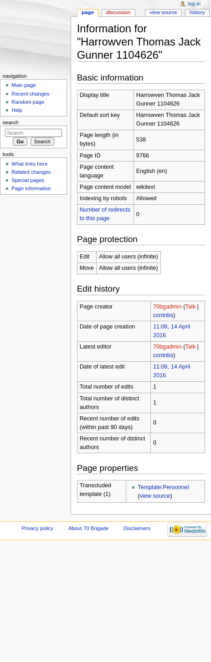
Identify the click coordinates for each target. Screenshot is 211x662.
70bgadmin (167, 306)
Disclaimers (137, 528)
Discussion (118, 12)
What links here (29, 164)
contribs (163, 315)
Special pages (27, 180)
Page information (31, 188)
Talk (190, 306)
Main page (23, 85)
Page (88, 12)
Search (11, 122)
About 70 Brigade (88, 528)
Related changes (31, 172)
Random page (27, 102)
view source (155, 496)
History (197, 12)
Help (16, 110)
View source (163, 12)
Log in (194, 3)
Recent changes (30, 93)
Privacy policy (37, 528)
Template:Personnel (163, 487)
